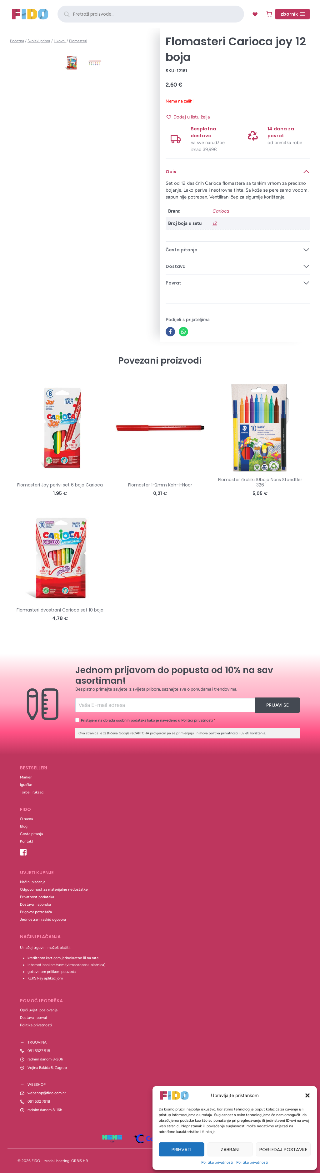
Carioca (220, 211)
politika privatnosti (223, 733)
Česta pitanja (31, 834)
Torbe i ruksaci (32, 792)
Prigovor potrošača (36, 912)
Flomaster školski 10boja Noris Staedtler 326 (260, 482)
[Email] (165, 705)
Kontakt (26, 841)
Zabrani (230, 1149)
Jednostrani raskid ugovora (43, 919)
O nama (26, 819)
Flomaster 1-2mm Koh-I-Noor (160, 485)
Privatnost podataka (37, 897)
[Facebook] (170, 331)
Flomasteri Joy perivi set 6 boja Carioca (60, 485)
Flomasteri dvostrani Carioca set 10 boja (60, 610)
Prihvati (181, 1149)
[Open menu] (292, 14)
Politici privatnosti (197, 720)
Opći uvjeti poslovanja (39, 1010)
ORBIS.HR (79, 1161)
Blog (24, 826)
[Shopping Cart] (269, 14)
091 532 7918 (39, 1101)
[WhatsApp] (183, 331)
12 (214, 223)
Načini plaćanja (32, 882)
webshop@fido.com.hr (47, 1093)
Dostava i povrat (34, 1017)
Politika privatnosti (217, 1162)
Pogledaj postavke (283, 1149)
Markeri (26, 777)
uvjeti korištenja (253, 733)
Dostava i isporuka (35, 904)
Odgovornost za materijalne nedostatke (54, 889)
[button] (307, 1095)
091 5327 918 (39, 1051)
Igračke (26, 785)
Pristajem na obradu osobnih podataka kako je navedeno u (148, 720)
